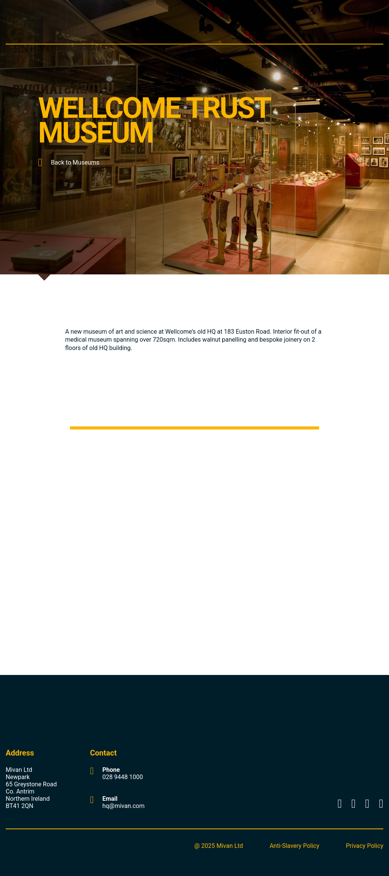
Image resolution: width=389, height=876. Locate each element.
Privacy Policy (365, 845)
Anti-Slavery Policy (294, 845)
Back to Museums (69, 162)
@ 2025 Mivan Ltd (218, 845)
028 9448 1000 (122, 777)
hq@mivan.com (123, 805)
